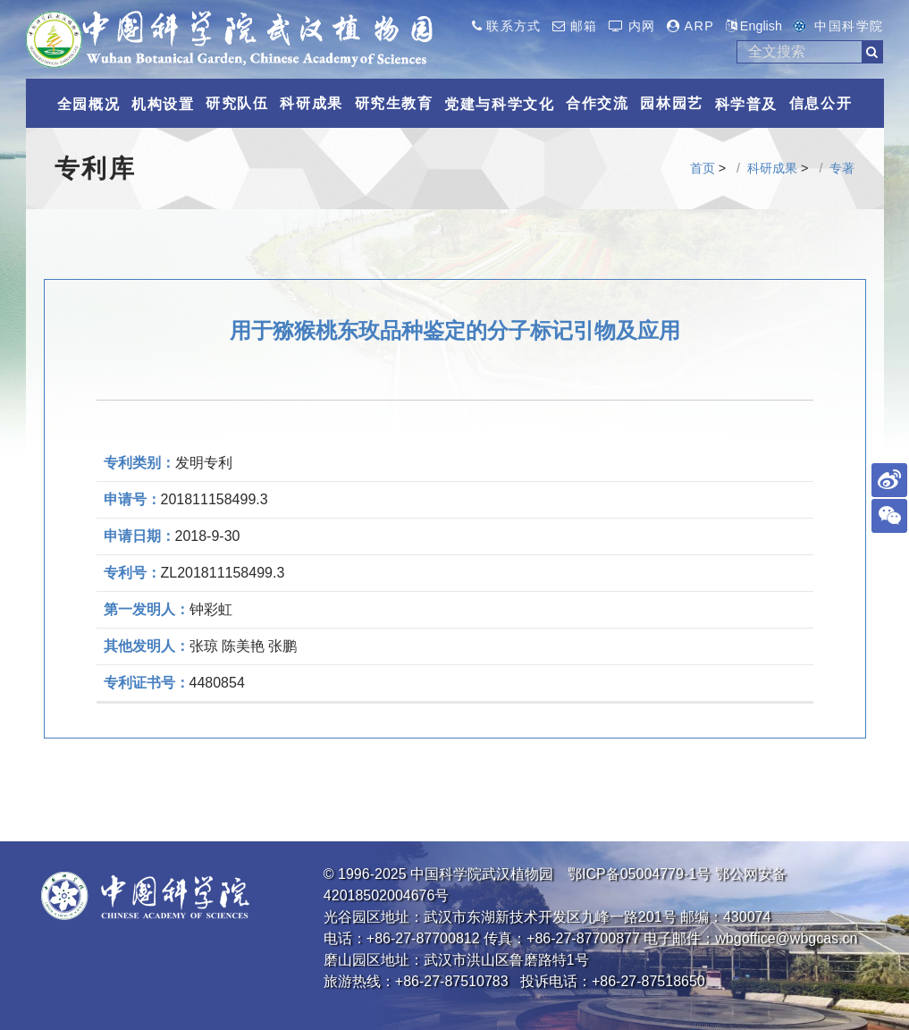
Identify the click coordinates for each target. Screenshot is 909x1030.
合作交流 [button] (597, 103)
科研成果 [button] (311, 103)
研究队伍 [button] (237, 103)
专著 (841, 168)
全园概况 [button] (88, 104)
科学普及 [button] (746, 104)
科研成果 (772, 168)
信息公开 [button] (820, 103)
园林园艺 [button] (671, 103)
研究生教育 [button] (394, 103)
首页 (702, 168)
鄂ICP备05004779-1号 (639, 874)
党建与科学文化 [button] (499, 104)
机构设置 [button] (162, 104)
